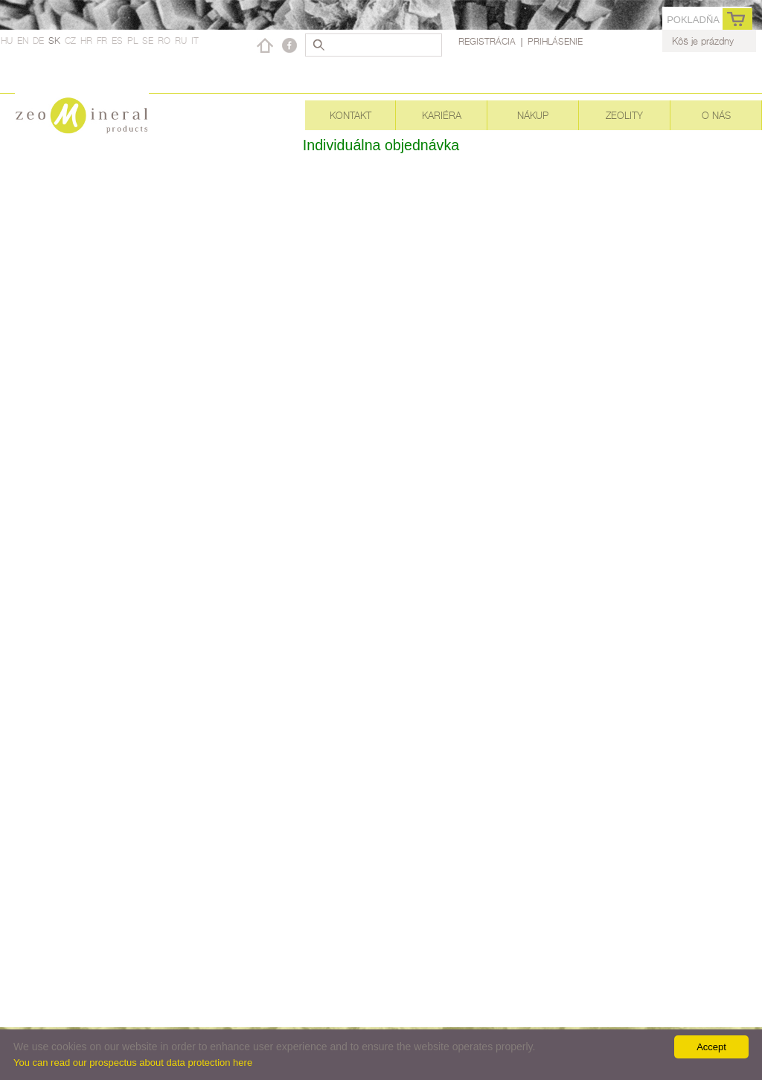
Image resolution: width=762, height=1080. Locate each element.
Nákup (532, 115)
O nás (716, 115)
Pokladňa (693, 19)
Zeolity (624, 115)
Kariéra (441, 115)
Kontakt (350, 115)
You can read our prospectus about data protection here (132, 1062)
